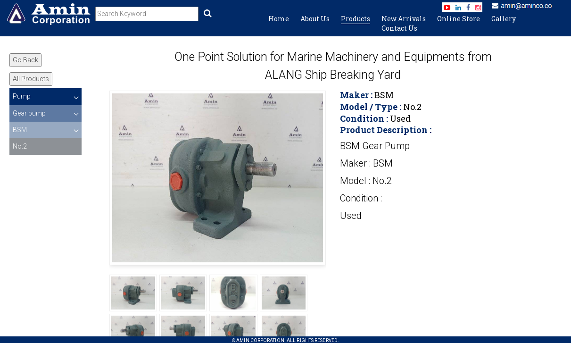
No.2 (20, 146)
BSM (20, 130)
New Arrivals (403, 18)
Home (278, 18)
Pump (22, 96)
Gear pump (29, 113)
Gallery (503, 18)
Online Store (458, 18)
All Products (31, 79)
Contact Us (399, 28)
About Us (315, 18)
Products (355, 18)
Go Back (25, 60)
